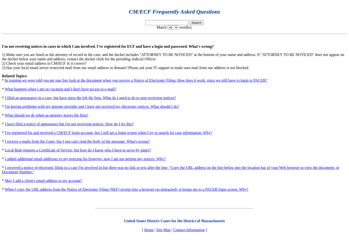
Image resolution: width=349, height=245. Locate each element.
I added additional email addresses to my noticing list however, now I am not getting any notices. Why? (85, 159)
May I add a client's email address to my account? (43, 181)
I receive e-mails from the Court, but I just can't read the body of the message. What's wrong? (77, 141)
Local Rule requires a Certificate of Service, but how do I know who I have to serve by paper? (78, 150)
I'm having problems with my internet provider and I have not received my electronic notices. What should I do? (92, 106)
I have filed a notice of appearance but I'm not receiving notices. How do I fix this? (69, 124)
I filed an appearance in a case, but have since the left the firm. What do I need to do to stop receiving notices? (90, 98)
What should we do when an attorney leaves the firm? (46, 115)
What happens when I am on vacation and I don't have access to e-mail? (60, 89)
